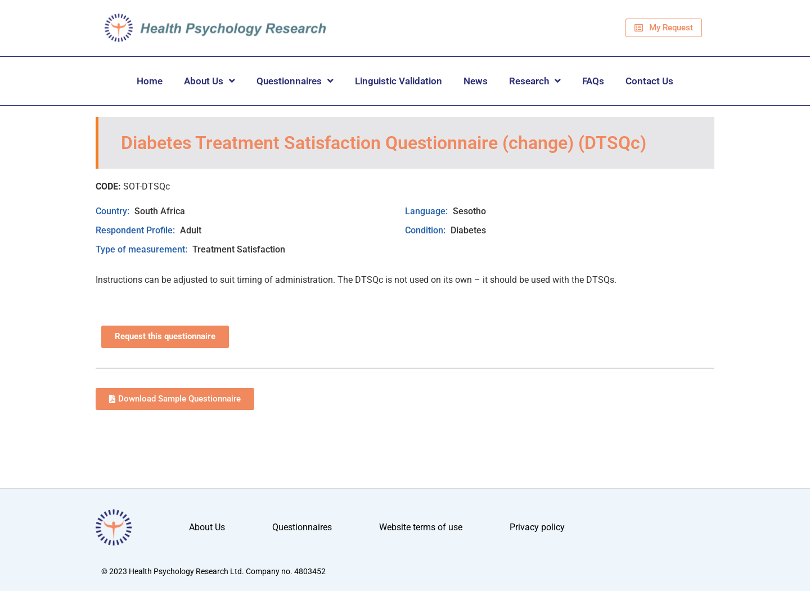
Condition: (426, 230)
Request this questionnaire (165, 336)
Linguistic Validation (398, 81)
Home (150, 81)
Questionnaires (295, 80)
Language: (427, 211)
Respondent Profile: (136, 230)
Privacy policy (537, 527)
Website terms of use (420, 527)
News (476, 81)
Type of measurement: (143, 249)
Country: (114, 211)
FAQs (593, 81)
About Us (209, 80)
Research (535, 80)
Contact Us (649, 81)
